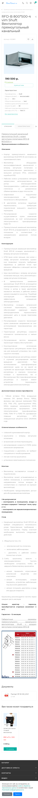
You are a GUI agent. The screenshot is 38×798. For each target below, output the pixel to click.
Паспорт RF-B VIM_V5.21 (20, 694)
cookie (20, 786)
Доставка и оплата (11, 768)
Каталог (5, 762)
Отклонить (7, 794)
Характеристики (24, 126)
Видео (4, 778)
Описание (8, 126)
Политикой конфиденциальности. (13, 790)
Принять (17, 794)
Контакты (6, 773)
